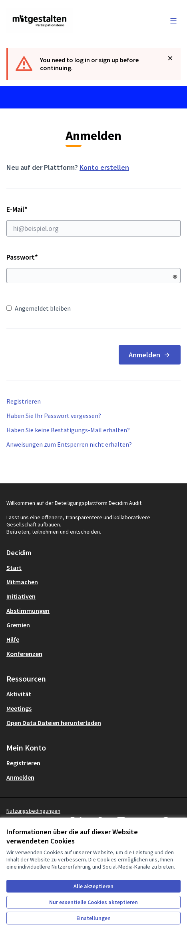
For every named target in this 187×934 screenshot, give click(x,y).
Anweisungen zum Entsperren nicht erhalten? (69, 444)
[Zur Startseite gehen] (70, 20)
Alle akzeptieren (93, 886)
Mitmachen (22, 582)
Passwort (22, 257)
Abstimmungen (28, 611)
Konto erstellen (104, 167)
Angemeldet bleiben (38, 308)
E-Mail (93, 220)
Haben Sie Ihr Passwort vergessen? (53, 416)
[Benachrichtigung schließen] (170, 58)
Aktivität (18, 694)
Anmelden (150, 354)
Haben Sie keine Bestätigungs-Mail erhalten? (68, 430)
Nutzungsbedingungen (33, 810)
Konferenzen (24, 654)
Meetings (19, 708)
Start (14, 567)
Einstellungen (93, 918)
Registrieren (23, 401)
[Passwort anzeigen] (175, 276)
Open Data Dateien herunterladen (53, 723)
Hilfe (12, 639)
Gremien (18, 625)
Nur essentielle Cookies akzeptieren (93, 902)
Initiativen (21, 596)
